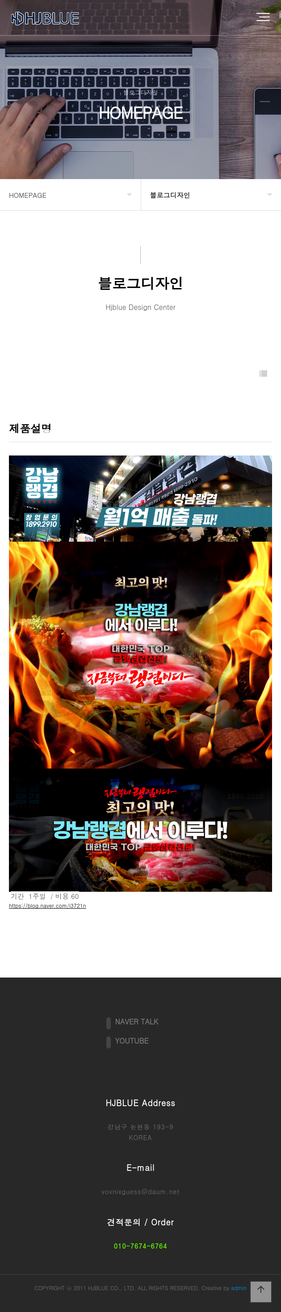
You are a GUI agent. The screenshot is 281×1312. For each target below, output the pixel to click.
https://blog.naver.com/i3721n (47, 905)
